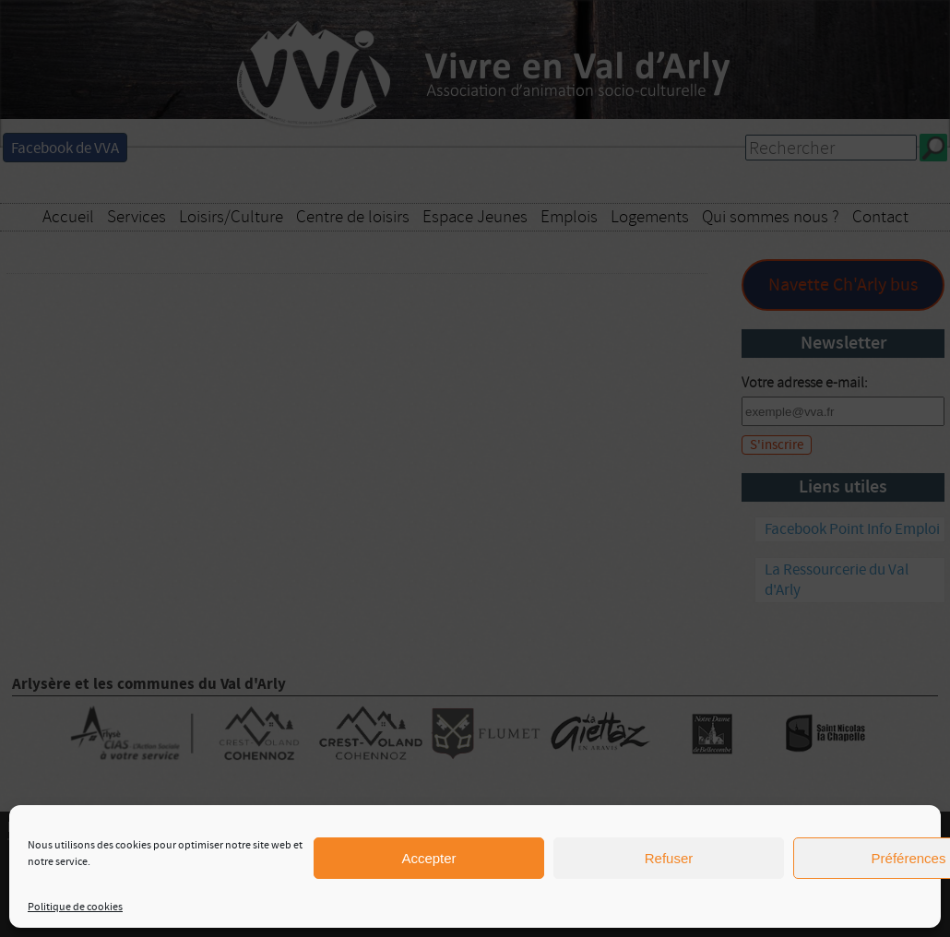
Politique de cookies (75, 907)
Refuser (669, 858)
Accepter (428, 858)
